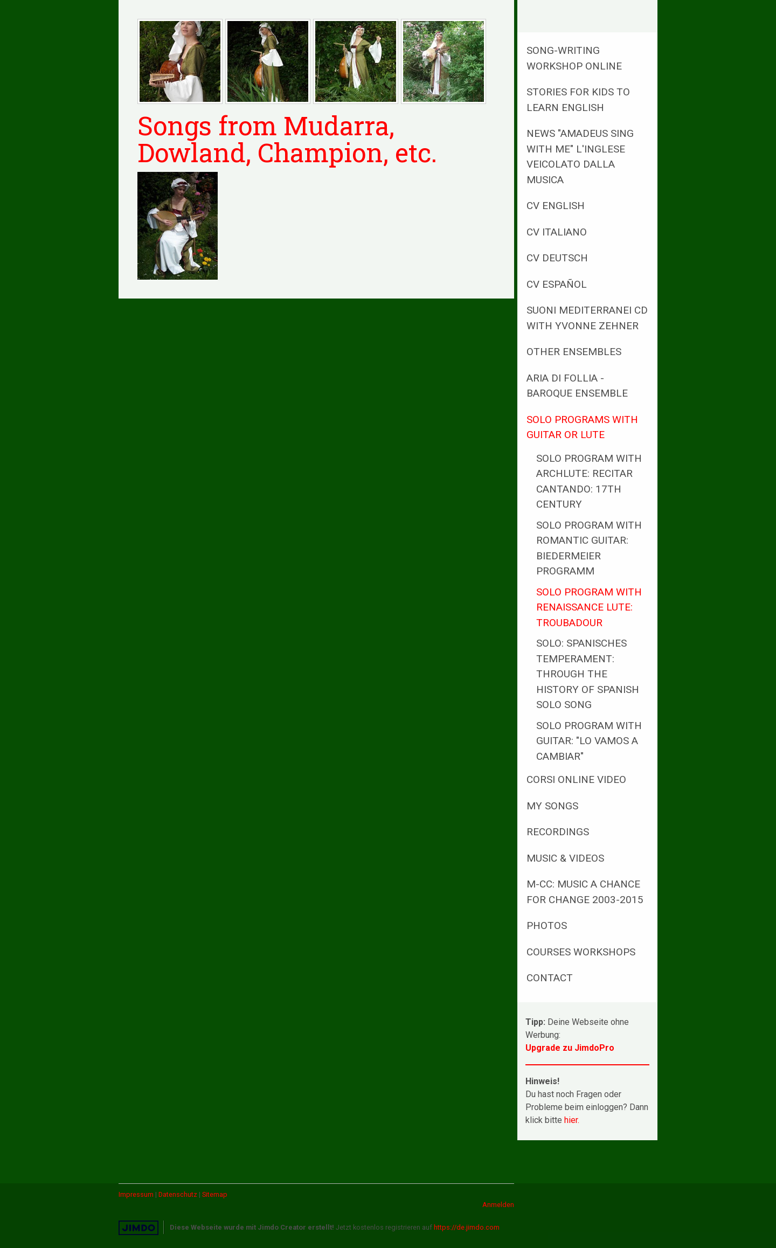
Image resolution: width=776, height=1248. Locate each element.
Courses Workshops (580, 952)
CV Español (556, 284)
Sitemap (214, 1194)
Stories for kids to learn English (578, 100)
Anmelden (498, 1205)
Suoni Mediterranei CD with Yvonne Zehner (587, 318)
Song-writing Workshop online (574, 58)
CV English (555, 205)
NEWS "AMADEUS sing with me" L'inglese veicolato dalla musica (580, 156)
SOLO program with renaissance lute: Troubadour (589, 607)
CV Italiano (556, 232)
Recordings (557, 832)
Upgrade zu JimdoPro (569, 1048)
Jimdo (138, 1228)
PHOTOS (546, 925)
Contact (549, 978)
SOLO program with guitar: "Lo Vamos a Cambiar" (589, 740)
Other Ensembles (573, 351)
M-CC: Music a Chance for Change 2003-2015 (584, 892)
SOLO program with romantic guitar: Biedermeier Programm (589, 548)
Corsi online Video (576, 779)
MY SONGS (552, 806)
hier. (571, 1120)
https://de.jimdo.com (467, 1227)
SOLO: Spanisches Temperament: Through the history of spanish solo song (587, 674)
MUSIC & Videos (565, 858)
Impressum (136, 1194)
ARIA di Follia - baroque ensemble (577, 386)
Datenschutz (177, 1194)
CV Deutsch (557, 258)
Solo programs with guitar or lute (582, 427)
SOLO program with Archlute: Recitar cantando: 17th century (589, 481)
